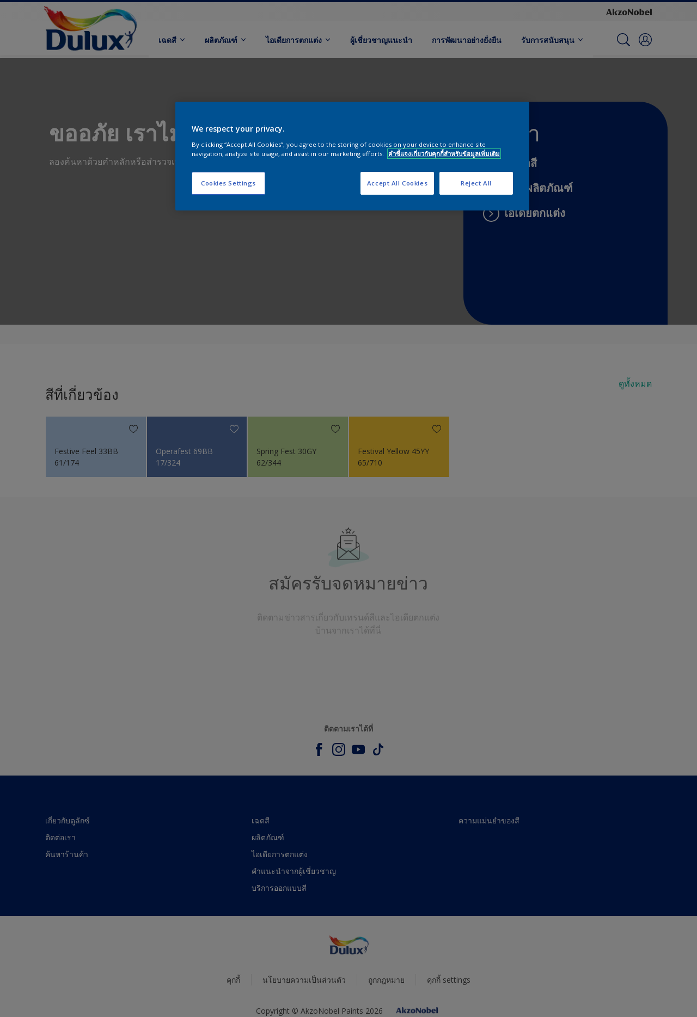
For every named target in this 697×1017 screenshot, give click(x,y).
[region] (352, 156)
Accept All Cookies (397, 183)
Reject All (476, 183)
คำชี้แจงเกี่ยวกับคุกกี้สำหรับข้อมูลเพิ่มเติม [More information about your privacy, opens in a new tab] (444, 154)
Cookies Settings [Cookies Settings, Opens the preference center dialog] (228, 183)
